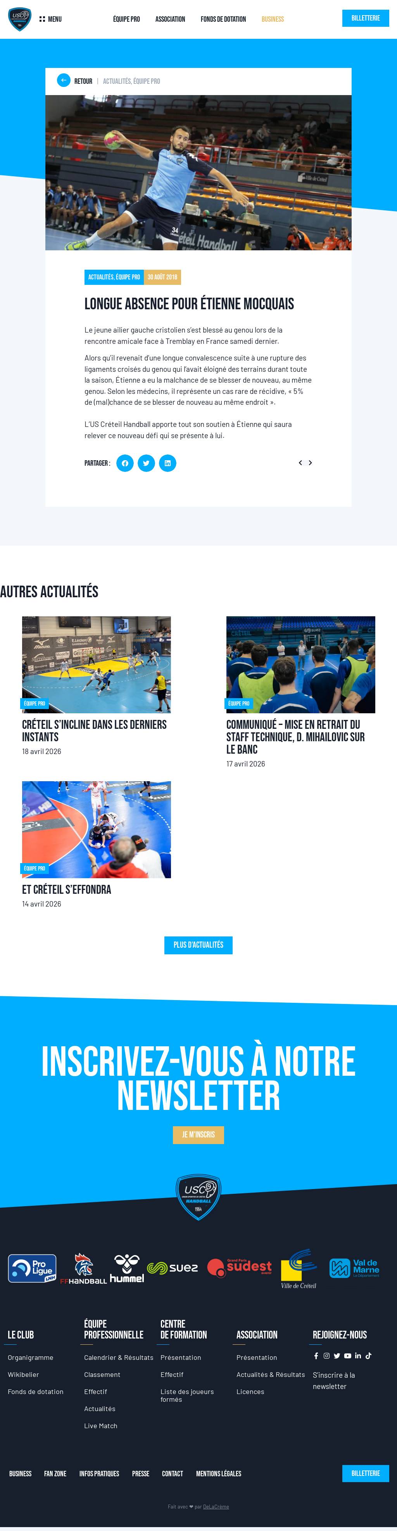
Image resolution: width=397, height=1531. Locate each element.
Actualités (100, 1410)
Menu (55, 19)
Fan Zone (56, 1477)
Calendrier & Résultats (119, 1357)
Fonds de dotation (223, 19)
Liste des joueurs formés (188, 1397)
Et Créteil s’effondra (66, 890)
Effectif (96, 1393)
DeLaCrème (216, 1510)
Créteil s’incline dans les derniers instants (94, 731)
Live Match (101, 1428)
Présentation (181, 1357)
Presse (146, 1477)
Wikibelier (24, 1375)
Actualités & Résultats (271, 1375)
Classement (103, 1375)
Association (170, 19)
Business (273, 19)
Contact (181, 1477)
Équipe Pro (126, 19)
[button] (125, 463)
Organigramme (31, 1357)
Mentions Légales (229, 1477)
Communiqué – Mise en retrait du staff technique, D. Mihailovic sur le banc (295, 738)
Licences (251, 1393)
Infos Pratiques (103, 1477)
